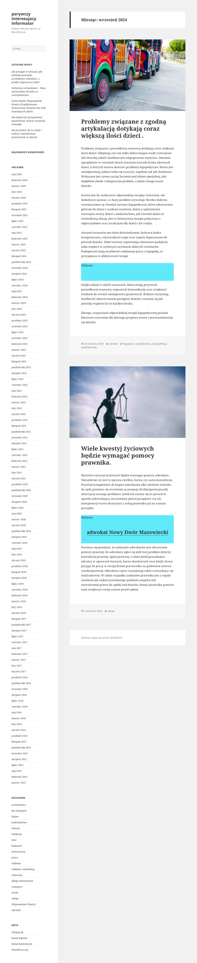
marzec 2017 (19, 659)
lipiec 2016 (18, 700)
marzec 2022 (19, 402)
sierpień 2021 (19, 443)
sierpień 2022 (19, 373)
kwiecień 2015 (20, 776)
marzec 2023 (19, 349)
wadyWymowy (89, 347)
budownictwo (19, 822)
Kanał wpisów (19, 938)
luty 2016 (17, 724)
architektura (19, 804)
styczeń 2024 (19, 314)
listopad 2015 (19, 741)
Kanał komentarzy (22, 943)
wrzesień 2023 (20, 326)
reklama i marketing (23, 869)
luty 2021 (17, 472)
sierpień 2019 (19, 536)
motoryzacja (18, 851)
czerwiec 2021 (20, 455)
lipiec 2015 (18, 765)
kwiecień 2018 (20, 595)
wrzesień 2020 (20, 496)
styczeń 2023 (19, 355)
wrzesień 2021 (20, 437)
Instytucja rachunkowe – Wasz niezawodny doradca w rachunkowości (29, 91)
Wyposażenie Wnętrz (24, 904)
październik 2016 (21, 683)
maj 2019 (17, 548)
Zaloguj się (17, 932)
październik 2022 (21, 367)
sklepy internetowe (22, 880)
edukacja (17, 834)
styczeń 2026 (19, 197)
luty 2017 (17, 665)
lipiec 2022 (18, 379)
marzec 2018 (19, 601)
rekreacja (17, 875)
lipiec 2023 (18, 332)
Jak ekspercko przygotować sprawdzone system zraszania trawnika (28, 121)
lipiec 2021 (18, 449)
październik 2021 (21, 431)
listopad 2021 (19, 425)
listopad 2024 (19, 256)
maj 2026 (17, 174)
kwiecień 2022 (20, 396)
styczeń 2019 (19, 560)
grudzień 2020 (20, 484)
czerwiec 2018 (20, 589)
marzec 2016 (19, 718)
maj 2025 (17, 232)
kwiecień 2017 (20, 653)
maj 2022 (17, 390)
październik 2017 (21, 624)
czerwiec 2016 (20, 706)
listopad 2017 (19, 618)
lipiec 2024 (18, 279)
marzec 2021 (19, 466)
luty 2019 (17, 554)
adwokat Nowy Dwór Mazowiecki (127, 532)
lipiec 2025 (18, 221)
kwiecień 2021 (20, 460)
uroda (15, 892)
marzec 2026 (19, 186)
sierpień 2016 (19, 694)
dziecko (16, 828)
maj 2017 (17, 648)
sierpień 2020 (19, 501)
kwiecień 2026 (20, 180)
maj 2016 (17, 712)
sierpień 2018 (19, 577)
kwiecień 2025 (20, 238)
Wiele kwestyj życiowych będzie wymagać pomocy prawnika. (117, 455)
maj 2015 (17, 770)
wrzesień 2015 (20, 753)
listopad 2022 (19, 361)
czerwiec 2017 (20, 642)
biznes (15, 816)
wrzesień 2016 (20, 689)
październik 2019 (21, 531)
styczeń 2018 (19, 613)
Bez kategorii (19, 810)
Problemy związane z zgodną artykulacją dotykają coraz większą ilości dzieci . (123, 128)
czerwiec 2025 (20, 226)
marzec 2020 (19, 519)
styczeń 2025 (19, 250)
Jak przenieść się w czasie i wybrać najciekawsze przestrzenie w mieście (27, 134)
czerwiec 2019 (20, 542)
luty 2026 (17, 191)
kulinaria (17, 845)
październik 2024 (21, 262)
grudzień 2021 (20, 420)
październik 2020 (21, 490)
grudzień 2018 (20, 566)
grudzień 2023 (20, 320)
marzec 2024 (19, 303)
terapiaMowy (159, 343)
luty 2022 (17, 408)
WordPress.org (20, 949)
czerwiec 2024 (20, 285)
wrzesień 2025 (20, 215)
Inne (14, 839)
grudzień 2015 (20, 735)
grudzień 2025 (20, 203)
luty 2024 (17, 308)
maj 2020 (17, 513)
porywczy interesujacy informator (24, 18)
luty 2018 (17, 607)
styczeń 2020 (19, 525)
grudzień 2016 (20, 677)
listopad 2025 (19, 209)
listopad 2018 (19, 572)
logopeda (128, 343)
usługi (15, 898)
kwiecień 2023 (20, 343)
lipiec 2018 (18, 583)
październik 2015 (21, 747)
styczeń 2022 (19, 414)
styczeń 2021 (19, 478)
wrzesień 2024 (20, 267)
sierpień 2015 (19, 759)
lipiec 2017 (18, 636)
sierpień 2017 (19, 630)
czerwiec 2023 (20, 338)
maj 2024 (17, 291)
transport (17, 886)
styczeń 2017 (19, 671)
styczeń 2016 (19, 730)
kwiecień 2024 (20, 297)
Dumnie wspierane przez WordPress (101, 637)
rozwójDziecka (143, 343)
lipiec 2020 (18, 507)
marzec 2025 (19, 244)
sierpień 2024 (19, 273)
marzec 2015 (19, 782)
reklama (16, 863)
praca (15, 857)
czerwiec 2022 (20, 384)
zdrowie (16, 910)
